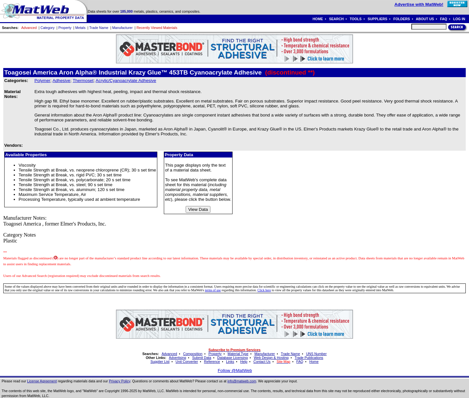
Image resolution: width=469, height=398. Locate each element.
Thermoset (83, 80)
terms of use (213, 290)
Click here (264, 290)
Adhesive (61, 80)
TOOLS (356, 19)
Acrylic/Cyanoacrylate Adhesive (126, 80)
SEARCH (336, 19)
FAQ (443, 19)
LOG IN (459, 19)
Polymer (42, 80)
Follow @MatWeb (235, 370)
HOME (318, 19)
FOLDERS (401, 19)
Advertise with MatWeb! (418, 4)
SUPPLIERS (377, 19)
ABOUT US (425, 19)
